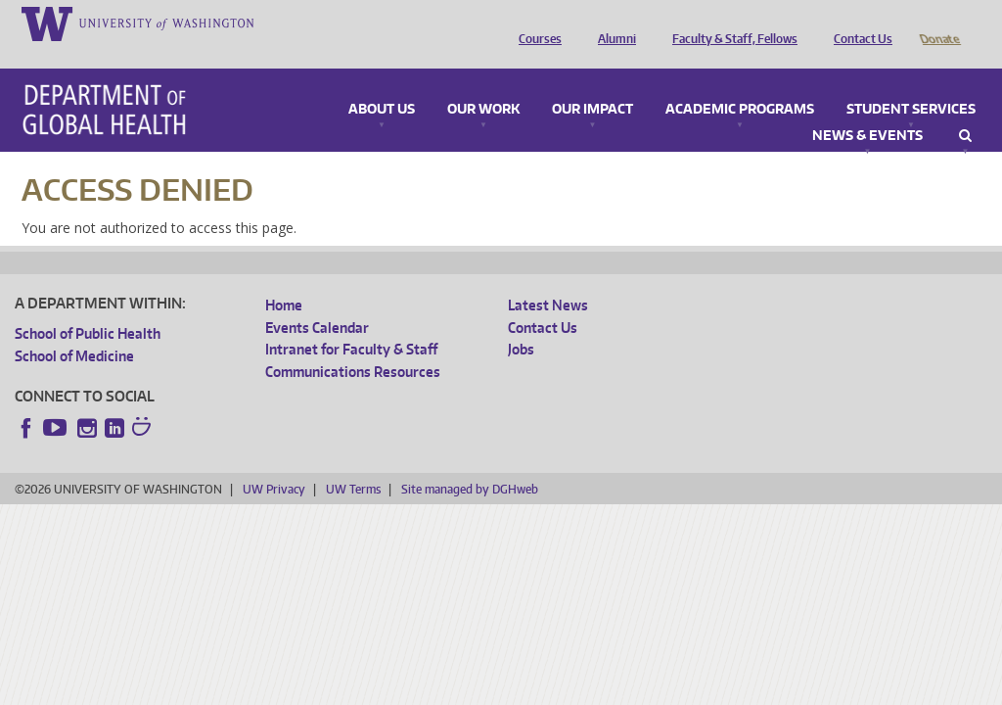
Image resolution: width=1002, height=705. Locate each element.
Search (965, 108)
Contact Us (858, 22)
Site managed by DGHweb (469, 461)
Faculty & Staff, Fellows (730, 22)
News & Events (867, 109)
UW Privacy (274, 461)
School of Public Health (87, 306)
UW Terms (353, 461)
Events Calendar (317, 300)
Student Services (911, 82)
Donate (939, 22)
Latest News (548, 277)
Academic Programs (739, 82)
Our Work (483, 82)
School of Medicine (74, 328)
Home (283, 277)
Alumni (612, 22)
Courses (535, 22)
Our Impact (592, 82)
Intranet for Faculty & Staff (351, 321)
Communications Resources (352, 344)
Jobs (521, 321)
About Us (381, 82)
